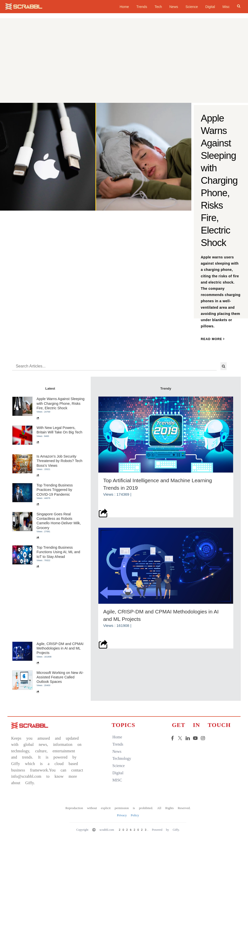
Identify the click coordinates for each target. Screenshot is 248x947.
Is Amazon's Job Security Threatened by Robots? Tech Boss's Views (60, 461)
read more (213, 340)
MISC (116, 780)
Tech (158, 7)
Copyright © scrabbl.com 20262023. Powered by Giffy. (127, 830)
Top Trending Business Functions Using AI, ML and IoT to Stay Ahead (59, 552)
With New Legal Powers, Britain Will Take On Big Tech (60, 430)
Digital (210, 7)
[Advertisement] (124, 65)
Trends (141, 7)
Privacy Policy (127, 816)
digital (116, 773)
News (173, 7)
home (124, 7)
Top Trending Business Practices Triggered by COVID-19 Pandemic (56, 490)
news (115, 752)
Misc (226, 7)
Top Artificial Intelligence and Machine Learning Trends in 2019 (158, 483)
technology (120, 759)
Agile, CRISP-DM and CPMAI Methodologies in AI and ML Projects (61, 649)
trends (116, 745)
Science (192, 7)
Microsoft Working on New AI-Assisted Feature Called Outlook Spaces (61, 678)
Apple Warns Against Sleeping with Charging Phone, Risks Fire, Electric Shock (61, 404)
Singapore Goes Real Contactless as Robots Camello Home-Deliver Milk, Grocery (60, 522)
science (117, 766)
